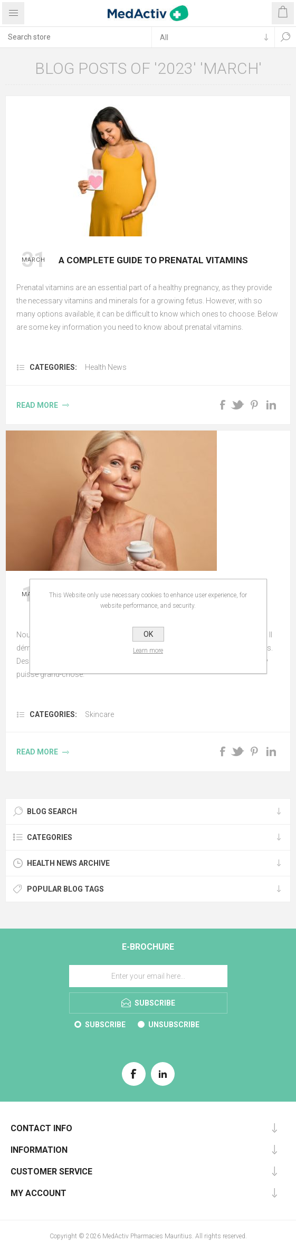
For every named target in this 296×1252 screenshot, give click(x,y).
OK (148, 634)
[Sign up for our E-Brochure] (148, 976)
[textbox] (75, 36)
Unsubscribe (173, 1024)
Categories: (53, 367)
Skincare (99, 714)
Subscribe (105, 1024)
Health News (106, 367)
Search (285, 36)
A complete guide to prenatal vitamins (153, 260)
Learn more (148, 650)
